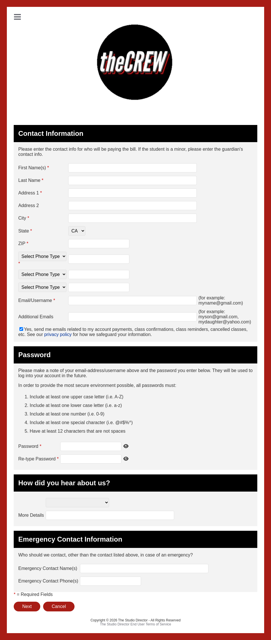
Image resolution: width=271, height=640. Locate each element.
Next (27, 606)
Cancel (59, 606)
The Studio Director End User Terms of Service (135, 624)
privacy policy (58, 334)
